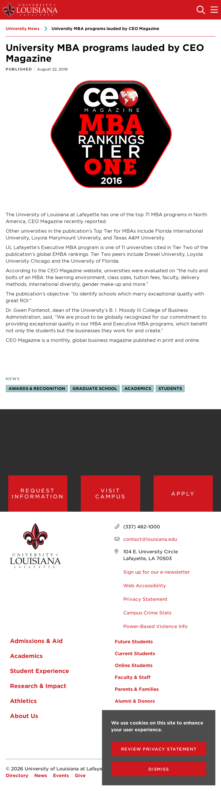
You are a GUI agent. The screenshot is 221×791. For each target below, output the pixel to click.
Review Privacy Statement (159, 749)
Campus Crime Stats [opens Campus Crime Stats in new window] (147, 613)
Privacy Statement (145, 600)
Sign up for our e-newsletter (156, 573)
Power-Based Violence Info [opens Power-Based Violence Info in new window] (155, 627)
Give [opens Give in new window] (80, 776)
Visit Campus (110, 494)
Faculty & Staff (132, 678)
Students (170, 388)
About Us (24, 716)
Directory (17, 776)
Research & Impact (38, 686)
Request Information (38, 494)
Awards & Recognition (36, 388)
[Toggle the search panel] (201, 10)
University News (22, 28)
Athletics (23, 701)
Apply (183, 494)
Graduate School (95, 388)
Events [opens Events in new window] (61, 776)
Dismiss (158, 769)
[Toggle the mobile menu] (214, 10)
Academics (137, 388)
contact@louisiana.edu (150, 540)
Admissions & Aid (36, 641)
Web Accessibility (144, 586)
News (13, 378)
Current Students (135, 654)
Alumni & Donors (135, 702)
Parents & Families (137, 690)
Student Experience (39, 671)
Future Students (134, 642)
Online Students (133, 666)
